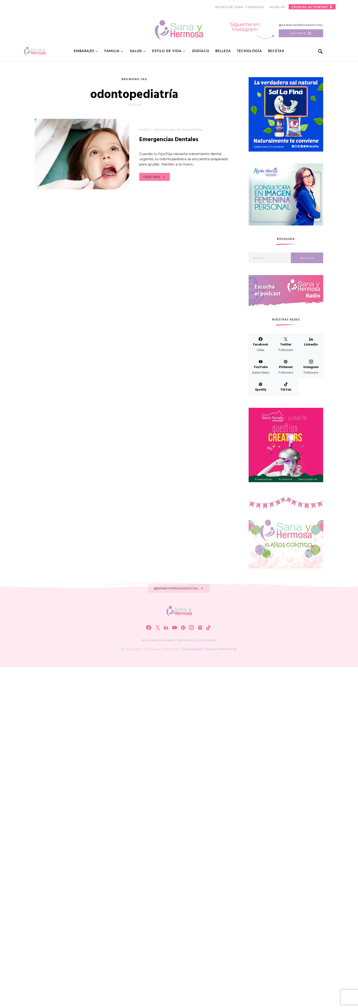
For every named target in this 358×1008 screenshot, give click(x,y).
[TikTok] (285, 387)
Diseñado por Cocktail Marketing (208, 649)
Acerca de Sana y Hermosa (239, 7)
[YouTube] (260, 367)
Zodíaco (200, 51)
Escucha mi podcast (312, 7)
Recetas (276, 51)
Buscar (307, 258)
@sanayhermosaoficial (301, 25)
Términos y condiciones (196, 640)
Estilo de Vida (167, 51)
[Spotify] (260, 387)
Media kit (278, 7)
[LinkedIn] (311, 344)
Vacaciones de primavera (178, 129)
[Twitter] (285, 344)
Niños (144, 129)
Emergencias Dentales (168, 139)
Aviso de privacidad (158, 640)
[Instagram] (311, 367)
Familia (111, 51)
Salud (136, 51)
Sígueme (298, 33)
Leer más (151, 177)
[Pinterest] (285, 367)
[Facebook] (260, 344)
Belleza (223, 51)
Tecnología (249, 51)
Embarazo (84, 51)
